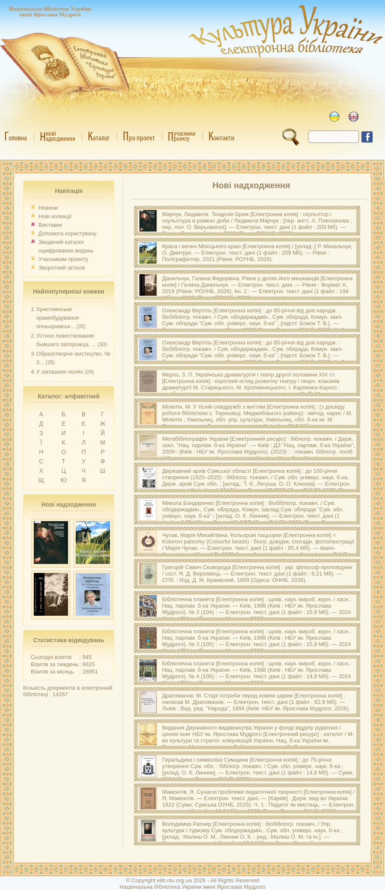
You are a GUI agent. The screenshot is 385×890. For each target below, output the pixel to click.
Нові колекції (54, 216)
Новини (48, 208)
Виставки (50, 225)
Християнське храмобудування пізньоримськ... (57, 317)
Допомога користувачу (67, 233)
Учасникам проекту (63, 259)
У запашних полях (59, 371)
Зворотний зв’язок (61, 267)
